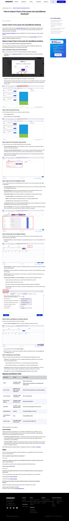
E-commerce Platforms (34, 512)
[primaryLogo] (10, 498)
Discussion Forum (60, 501)
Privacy (56, 516)
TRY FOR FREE (61, 1)
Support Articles (59, 499)
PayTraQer (24, 499)
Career (53, 502)
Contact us (54, 505)
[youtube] (17, 508)
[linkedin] (14, 508)
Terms (53, 516)
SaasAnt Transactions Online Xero (35, 501)
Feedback (58, 502)
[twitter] (11, 508)
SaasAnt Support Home (6, 8)
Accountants (44, 502)
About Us (53, 499)
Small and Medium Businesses (47, 501)
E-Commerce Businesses (46, 499)
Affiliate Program (25, 506)
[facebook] (7, 508)
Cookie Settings (47, 516)
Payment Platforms (33, 510)
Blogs (53, 501)
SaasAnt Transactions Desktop (35, 502)
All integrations (32, 509)
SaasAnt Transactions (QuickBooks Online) (21, 8)
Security (53, 504)
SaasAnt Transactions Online (35, 499)
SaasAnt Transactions (26, 501)
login (53, 1)
